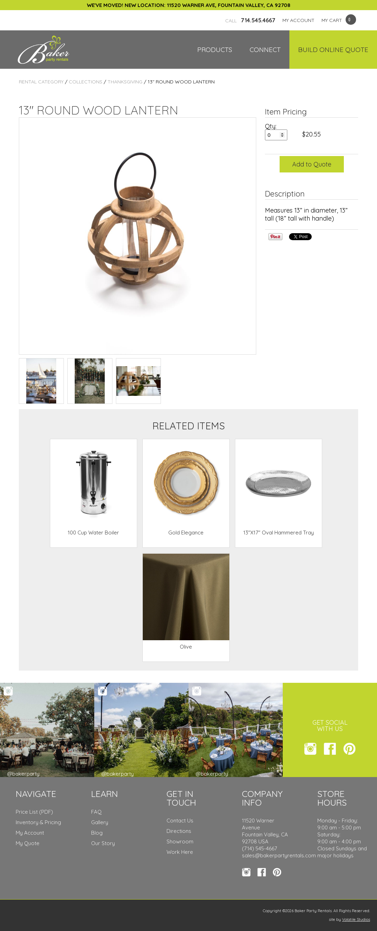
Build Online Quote (333, 49)
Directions (179, 831)
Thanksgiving (125, 82)
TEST (41, 381)
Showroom (180, 841)
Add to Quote (311, 164)
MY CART (331, 20)
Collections (85, 82)
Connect (265, 49)
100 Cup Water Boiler (93, 532)
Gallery (99, 822)
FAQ (96, 811)
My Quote (27, 843)
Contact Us (180, 820)
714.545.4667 (250, 20)
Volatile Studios (356, 919)
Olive (186, 646)
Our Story (103, 843)
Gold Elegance (186, 532)
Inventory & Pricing (38, 822)
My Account (30, 832)
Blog (97, 832)
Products (214, 49)
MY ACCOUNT (298, 20)
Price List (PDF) (34, 811)
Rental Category (41, 82)
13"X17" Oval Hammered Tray (278, 532)
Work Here (180, 852)
